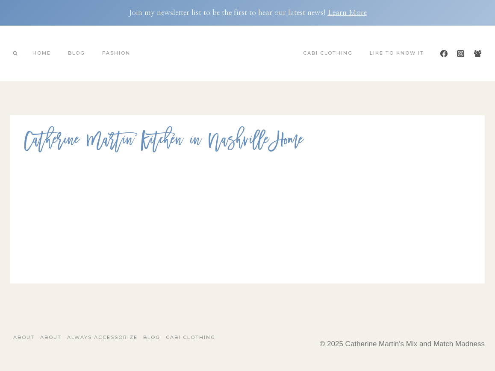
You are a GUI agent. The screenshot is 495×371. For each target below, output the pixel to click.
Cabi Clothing (328, 53)
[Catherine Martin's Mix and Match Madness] (247, 53)
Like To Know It (397, 53)
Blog (76, 53)
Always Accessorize (102, 337)
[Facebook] (444, 53)
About (24, 337)
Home (41, 53)
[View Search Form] (15, 53)
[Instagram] (461, 53)
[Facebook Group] (477, 53)
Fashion (116, 53)
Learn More (347, 12)
